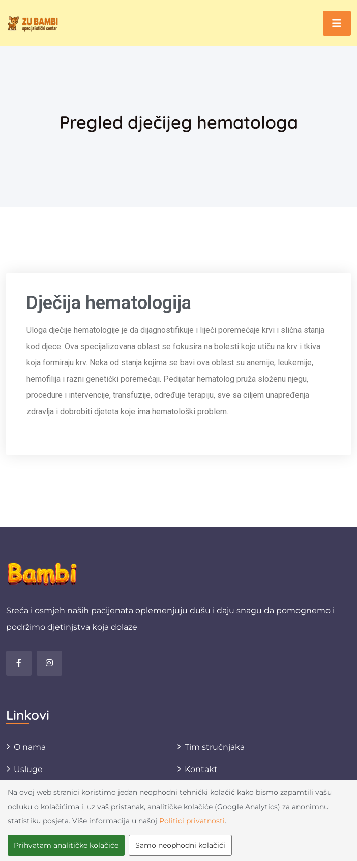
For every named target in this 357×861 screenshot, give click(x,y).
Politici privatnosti (192, 820)
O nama (30, 747)
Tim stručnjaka (215, 747)
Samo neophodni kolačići (180, 845)
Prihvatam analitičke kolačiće (66, 845)
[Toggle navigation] (337, 23)
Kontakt (201, 769)
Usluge (28, 769)
